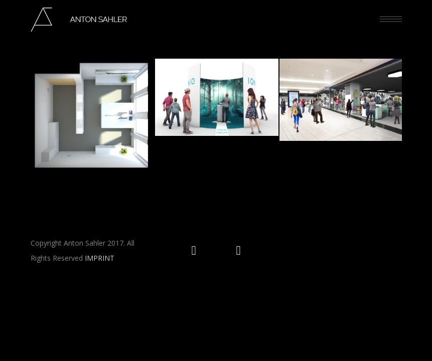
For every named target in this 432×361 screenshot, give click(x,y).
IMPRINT (99, 257)
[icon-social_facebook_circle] (238, 250)
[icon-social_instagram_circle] (196, 250)
